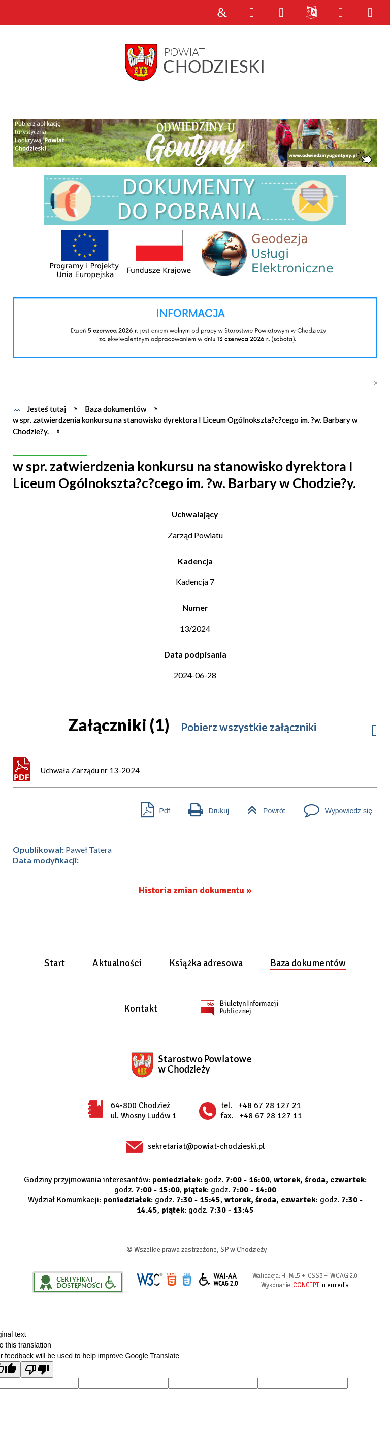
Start (54, 964)
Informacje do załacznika (374, 728)
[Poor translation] (37, 1369)
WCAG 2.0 (219, 1279)
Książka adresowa (206, 964)
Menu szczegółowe (370, 12)
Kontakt (140, 1009)
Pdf (151, 807)
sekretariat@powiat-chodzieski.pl (206, 1146)
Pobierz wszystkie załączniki (248, 726)
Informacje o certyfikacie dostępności (77, 1282)
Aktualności (117, 964)
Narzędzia (281, 12)
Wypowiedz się (334, 807)
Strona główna (222, 12)
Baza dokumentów (308, 964)
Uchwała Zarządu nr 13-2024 (90, 770)
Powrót (262, 807)
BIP (239, 1007)
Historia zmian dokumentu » (195, 890)
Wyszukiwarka (251, 12)
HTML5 (171, 1279)
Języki (310, 12)
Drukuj (204, 807)
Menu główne (340, 12)
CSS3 (186, 1279)
